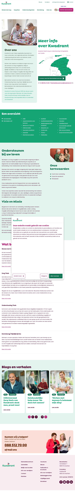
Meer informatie (6, 264)
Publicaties (44, 134)
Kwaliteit (43, 118)
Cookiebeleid (8, 493)
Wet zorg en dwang (64, 130)
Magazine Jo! (45, 127)
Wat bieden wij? (8, 120)
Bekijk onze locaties (26, 459)
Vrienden (61, 120)
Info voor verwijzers (26, 462)
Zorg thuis (17, 9)
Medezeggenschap (46, 467)
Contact (71, 1)
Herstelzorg (40, 9)
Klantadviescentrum (27, 453)
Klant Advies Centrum (22, 489)
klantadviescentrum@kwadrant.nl (61, 82)
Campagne (13, 386)
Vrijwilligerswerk (63, 123)
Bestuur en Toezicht (28, 125)
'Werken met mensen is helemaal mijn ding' (62, 391)
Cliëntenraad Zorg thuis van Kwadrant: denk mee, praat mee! (11, 392)
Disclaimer (43, 473)
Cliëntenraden (27, 127)
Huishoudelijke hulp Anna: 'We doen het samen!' (36, 391)
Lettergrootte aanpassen (58, 1)
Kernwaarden (7, 118)
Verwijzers (47, 1)
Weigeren (44, 276)
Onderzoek (44, 130)
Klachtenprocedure (28, 134)
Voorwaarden (63, 118)
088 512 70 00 (45, 82)
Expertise (25, 132)
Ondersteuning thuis (28, 9)
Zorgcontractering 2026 (65, 132)
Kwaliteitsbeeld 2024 (47, 120)
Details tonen (19, 276)
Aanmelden (24, 456)
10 (42, 408)
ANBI (24, 118)
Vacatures (43, 453)
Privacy (43, 132)
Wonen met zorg (6, 9)
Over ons (49, 9)
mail (9, 440)
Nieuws (40, 1)
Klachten (23, 468)
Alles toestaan (55, 276)
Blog (5, 386)
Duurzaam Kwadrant (28, 130)
